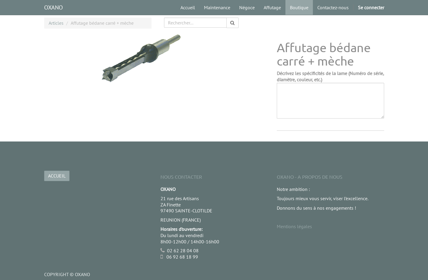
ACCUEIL (57, 176)
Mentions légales (294, 226)
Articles (56, 23)
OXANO (53, 7)
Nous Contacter (181, 177)
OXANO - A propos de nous (309, 177)
